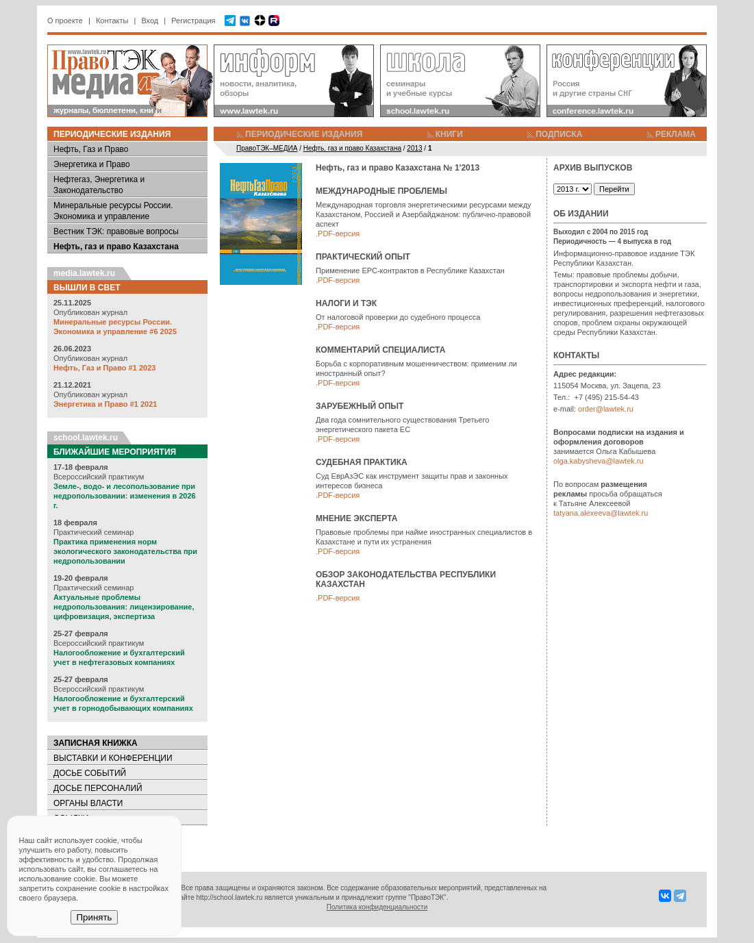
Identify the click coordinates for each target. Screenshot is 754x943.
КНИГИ (449, 134)
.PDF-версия (338, 233)
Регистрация (193, 20)
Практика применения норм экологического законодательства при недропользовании (125, 551)
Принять (94, 917)
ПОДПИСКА (559, 134)
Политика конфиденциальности (377, 907)
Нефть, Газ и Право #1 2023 (104, 368)
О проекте (65, 20)
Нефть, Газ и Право (91, 149)
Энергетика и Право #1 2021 (105, 404)
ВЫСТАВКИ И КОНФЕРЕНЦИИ (113, 758)
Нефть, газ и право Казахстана (116, 246)
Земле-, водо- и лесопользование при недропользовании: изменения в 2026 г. (124, 496)
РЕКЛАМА (675, 134)
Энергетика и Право (91, 164)
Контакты (112, 20)
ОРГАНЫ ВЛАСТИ (88, 803)
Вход (149, 20)
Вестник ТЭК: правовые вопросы (116, 231)
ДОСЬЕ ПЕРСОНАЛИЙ (97, 788)
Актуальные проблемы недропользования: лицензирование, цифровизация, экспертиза (123, 606)
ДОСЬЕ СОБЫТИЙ (89, 773)
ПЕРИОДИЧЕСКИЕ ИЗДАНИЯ (303, 134)
